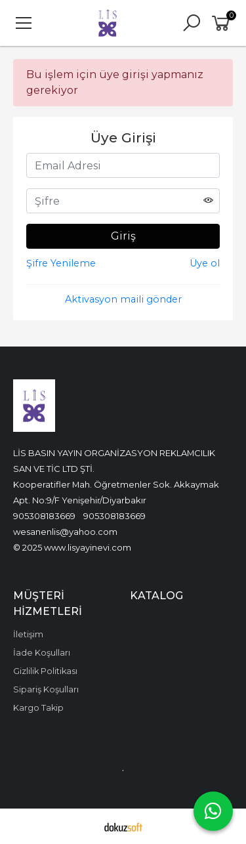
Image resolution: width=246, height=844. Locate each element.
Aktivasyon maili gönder (123, 299)
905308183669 (44, 516)
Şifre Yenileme (61, 263)
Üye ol (205, 263)
